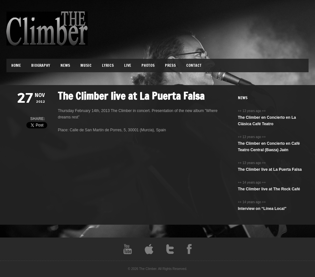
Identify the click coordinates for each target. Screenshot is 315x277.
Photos (148, 65)
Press (170, 65)
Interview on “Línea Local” (262, 208)
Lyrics (108, 65)
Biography (40, 65)
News (65, 65)
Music (86, 65)
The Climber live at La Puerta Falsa (270, 169)
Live (127, 65)
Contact (194, 65)
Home (16, 65)
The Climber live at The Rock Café (269, 189)
